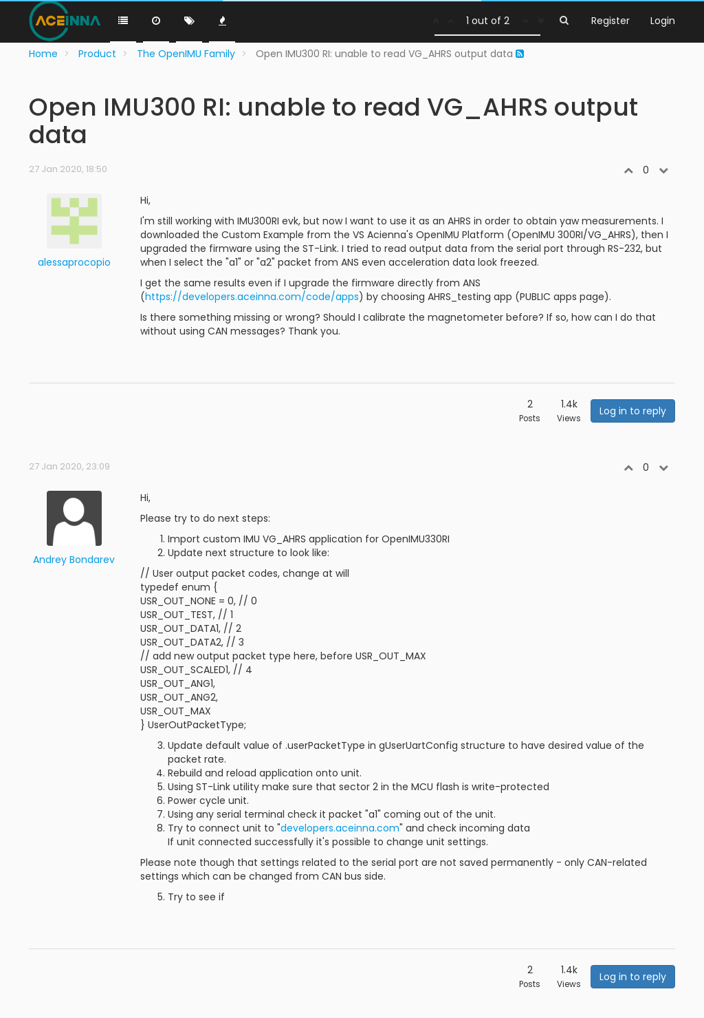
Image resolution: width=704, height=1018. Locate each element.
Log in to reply (633, 411)
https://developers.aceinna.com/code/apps (252, 297)
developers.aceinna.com (339, 828)
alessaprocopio (74, 262)
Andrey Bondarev (74, 559)
